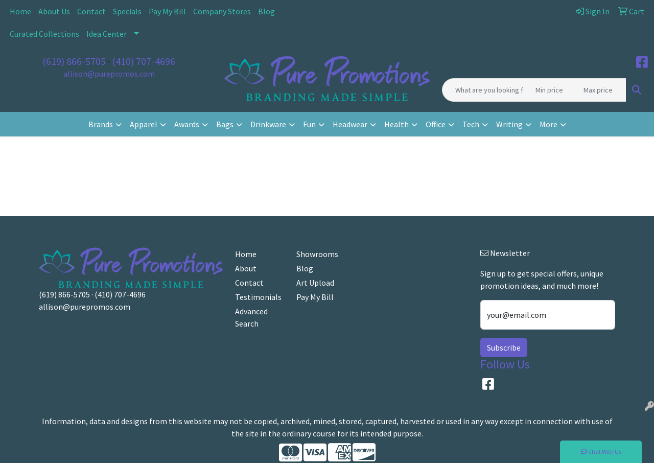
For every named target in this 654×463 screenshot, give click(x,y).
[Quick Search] (486, 90)
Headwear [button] (350, 124)
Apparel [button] (143, 124)
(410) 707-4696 (143, 61)
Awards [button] (186, 124)
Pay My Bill (167, 11)
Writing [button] (509, 124)
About (245, 268)
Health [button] (396, 124)
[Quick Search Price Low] (554, 90)
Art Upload (315, 282)
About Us (54, 11)
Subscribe (504, 347)
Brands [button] (100, 124)
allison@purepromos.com (109, 73)
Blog (266, 11)
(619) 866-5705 (74, 61)
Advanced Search (251, 317)
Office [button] (436, 124)
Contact (91, 11)
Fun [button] (309, 124)
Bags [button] (224, 124)
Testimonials (258, 297)
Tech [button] (470, 124)
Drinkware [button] (268, 124)
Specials (127, 11)
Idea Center (106, 34)
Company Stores (222, 11)
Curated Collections (44, 34)
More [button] (548, 124)
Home (20, 11)
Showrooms (317, 254)
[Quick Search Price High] (602, 90)
